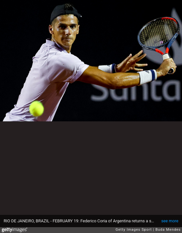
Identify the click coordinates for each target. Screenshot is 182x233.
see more (169, 220)
